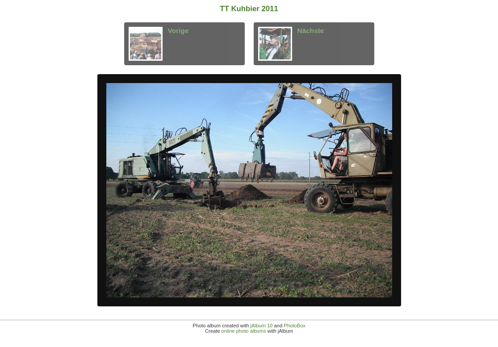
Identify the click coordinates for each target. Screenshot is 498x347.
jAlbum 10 (262, 325)
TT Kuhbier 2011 (249, 8)
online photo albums (244, 331)
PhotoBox (294, 325)
